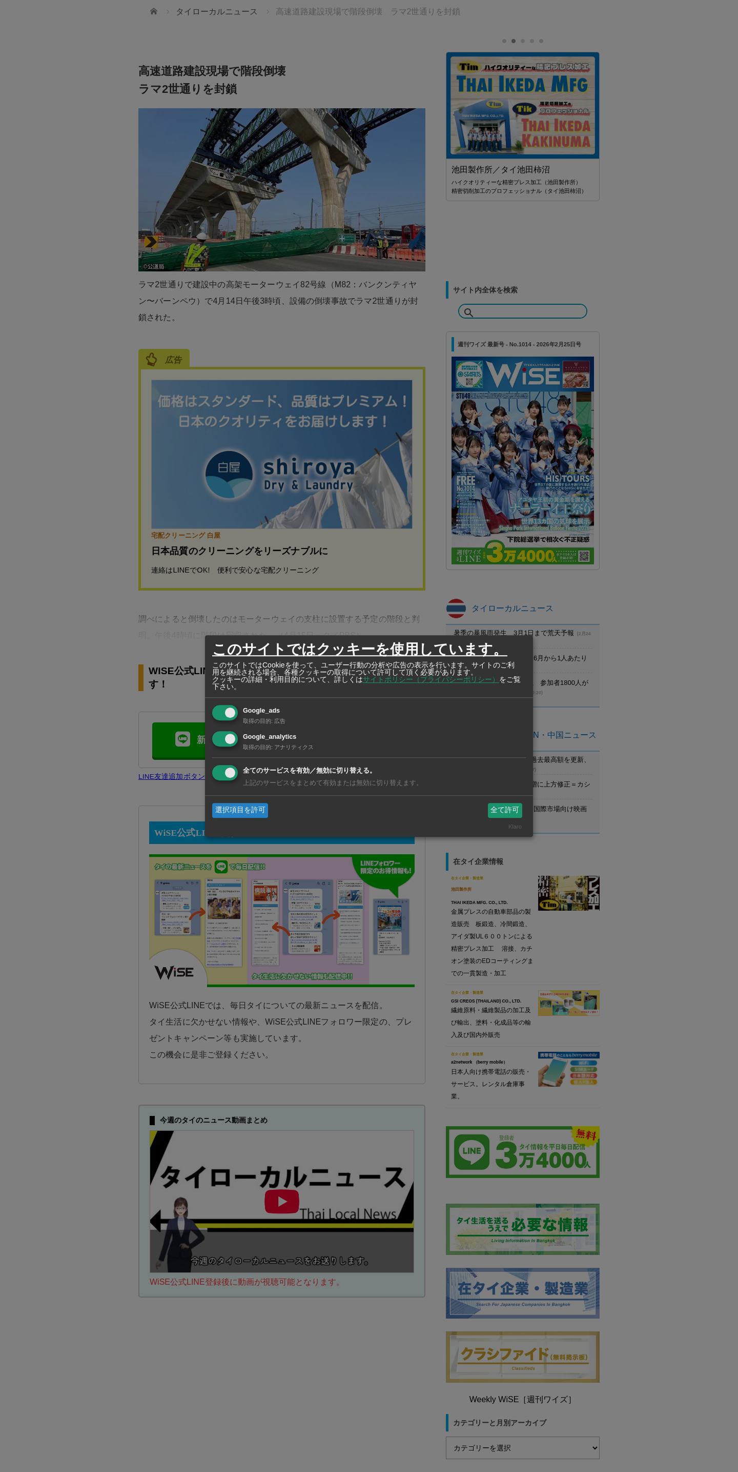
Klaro (515, 826)
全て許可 (504, 810)
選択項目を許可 (240, 810)
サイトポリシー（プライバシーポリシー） (431, 679)
